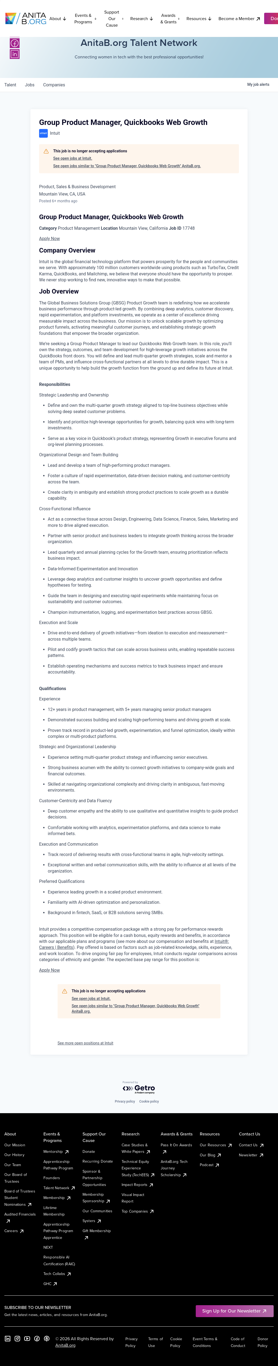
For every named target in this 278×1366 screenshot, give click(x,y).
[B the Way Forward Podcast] (46, 1338)
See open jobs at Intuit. (72, 158)
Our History (14, 1154)
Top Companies (138, 1211)
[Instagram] (17, 1338)
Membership (57, 1197)
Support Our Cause (114, 18)
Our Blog (211, 1155)
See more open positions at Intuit (85, 1043)
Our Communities (97, 1211)
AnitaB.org (65, 1345)
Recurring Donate (98, 1161)
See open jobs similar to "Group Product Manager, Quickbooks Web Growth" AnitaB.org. (127, 166)
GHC (50, 1283)
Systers (92, 1220)
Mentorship (56, 1151)
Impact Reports (138, 1184)
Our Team (12, 1164)
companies (54, 84)
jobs (29, 84)
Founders (51, 1178)
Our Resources (216, 1145)
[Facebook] (15, 43)
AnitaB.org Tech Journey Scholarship (174, 1168)
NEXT (48, 1247)
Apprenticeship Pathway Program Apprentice (58, 1231)
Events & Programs (85, 18)
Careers (14, 1230)
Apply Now (49, 238)
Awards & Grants (170, 18)
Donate (89, 1151)
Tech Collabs (57, 1273)
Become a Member (240, 18)
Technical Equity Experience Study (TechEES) (138, 1168)
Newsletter (251, 1155)
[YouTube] (27, 1338)
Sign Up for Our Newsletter (234, 1310)
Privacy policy (125, 1101)
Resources (199, 18)
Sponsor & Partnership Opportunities (94, 1178)
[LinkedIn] (15, 54)
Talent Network (59, 1188)
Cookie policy (149, 1101)
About (58, 18)
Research (142, 18)
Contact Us (251, 1145)
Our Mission (14, 1145)
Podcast (210, 1164)
